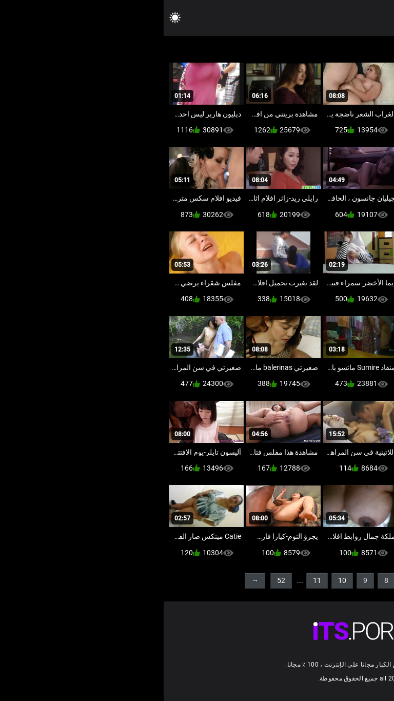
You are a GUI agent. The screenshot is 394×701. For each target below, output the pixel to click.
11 (153, 580)
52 (117, 580)
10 (178, 580)
